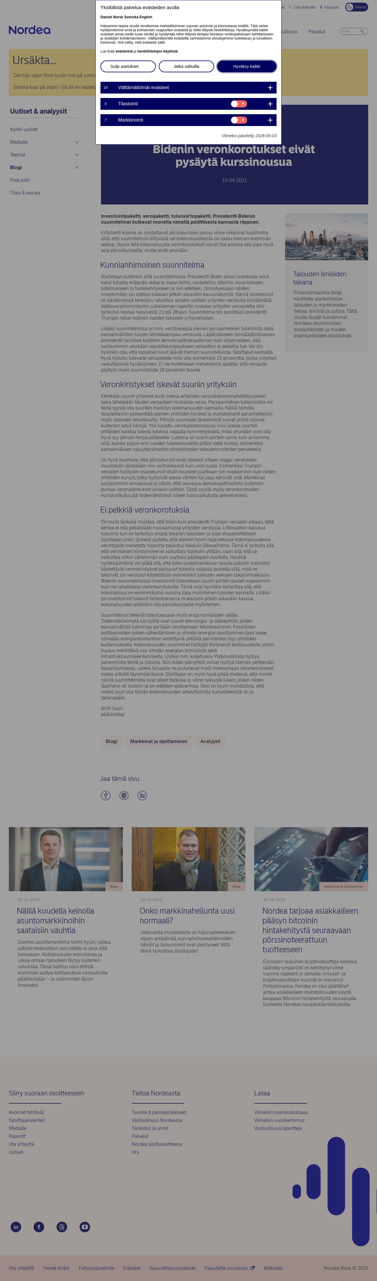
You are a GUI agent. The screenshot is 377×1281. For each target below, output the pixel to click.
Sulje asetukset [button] (124, 66)
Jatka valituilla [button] (186, 66)
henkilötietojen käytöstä (157, 51)
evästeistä (124, 51)
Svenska (131, 17)
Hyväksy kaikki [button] (246, 66)
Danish (106, 17)
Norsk (118, 17)
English (146, 17)
